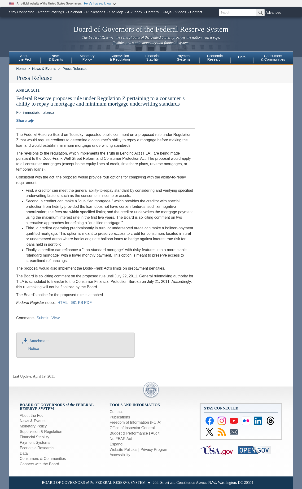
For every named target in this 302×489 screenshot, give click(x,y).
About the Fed (32, 415)
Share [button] (25, 121)
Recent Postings (51, 12)
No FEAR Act (121, 439)
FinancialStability (152, 57)
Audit (155, 433)
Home (21, 69)
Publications (95, 12)
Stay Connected (22, 12)
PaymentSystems (184, 57)
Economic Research (37, 448)
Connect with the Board (39, 464)
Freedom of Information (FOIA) (136, 422)
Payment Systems (35, 442)
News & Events (44, 69)
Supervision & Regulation (41, 432)
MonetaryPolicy (87, 57)
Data (242, 57)
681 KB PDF (81, 303)
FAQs (166, 12)
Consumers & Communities (273, 57)
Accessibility (120, 455)
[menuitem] (24, 58)
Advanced (273, 12)
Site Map (116, 12)
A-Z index (134, 12)
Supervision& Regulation (120, 57)
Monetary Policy (33, 426)
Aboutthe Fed (25, 57)
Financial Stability (34, 437)
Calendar (75, 12)
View (56, 318)
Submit (42, 318)
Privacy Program (154, 450)
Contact (196, 12)
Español (116, 444)
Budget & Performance (129, 433)
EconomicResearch (215, 57)
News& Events (56, 57)
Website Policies (123, 450)
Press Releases (74, 69)
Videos (180, 12)
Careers (152, 12)
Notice (33, 349)
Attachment (35, 341)
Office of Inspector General (132, 428)
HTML (62, 303)
